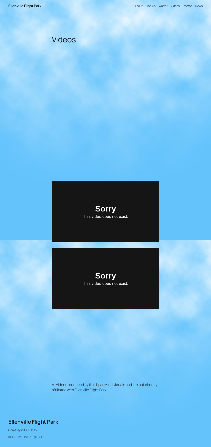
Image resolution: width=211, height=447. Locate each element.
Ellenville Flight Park (24, 5)
